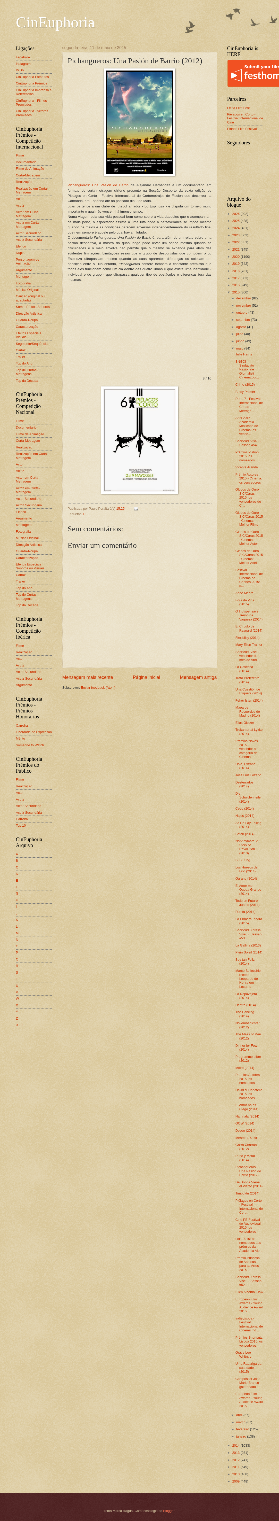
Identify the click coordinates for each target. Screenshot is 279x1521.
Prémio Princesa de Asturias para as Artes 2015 (247, 1264)
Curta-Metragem (28, 175)
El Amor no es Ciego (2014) (246, 1107)
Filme (20, 155)
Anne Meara (244, 593)
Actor (20, 199)
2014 (236, 1445)
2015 (236, 292)
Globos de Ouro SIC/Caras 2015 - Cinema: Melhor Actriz (249, 557)
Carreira (22, 725)
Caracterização (27, 327)
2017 (236, 278)
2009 (236, 1481)
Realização (24, 182)
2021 (236, 249)
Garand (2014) (246, 878)
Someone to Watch (30, 745)
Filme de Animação (30, 168)
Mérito (20, 738)
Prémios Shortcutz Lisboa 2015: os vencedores (249, 1341)
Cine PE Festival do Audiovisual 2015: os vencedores (248, 1225)
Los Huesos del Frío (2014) (246, 869)
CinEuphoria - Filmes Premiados (31, 102)
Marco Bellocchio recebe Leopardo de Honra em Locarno (248, 979)
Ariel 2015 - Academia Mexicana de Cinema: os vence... (246, 426)
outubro (242, 312)
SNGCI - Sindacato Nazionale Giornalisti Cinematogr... (247, 369)
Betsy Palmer (245, 392)
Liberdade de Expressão (34, 732)
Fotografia (23, 283)
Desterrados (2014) (244, 784)
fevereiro (243, 1429)
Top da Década (27, 381)
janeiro (241, 1436)
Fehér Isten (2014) (249, 700)
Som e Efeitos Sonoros (33, 307)
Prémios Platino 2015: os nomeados (247, 456)
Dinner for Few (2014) (246, 1047)
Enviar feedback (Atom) (98, 687)
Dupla (20, 253)
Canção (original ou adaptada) (30, 298)
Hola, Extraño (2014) (245, 766)
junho (240, 341)
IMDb (20, 70)
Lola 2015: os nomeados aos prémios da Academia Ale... (248, 1245)
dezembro (244, 298)
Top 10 (21, 825)
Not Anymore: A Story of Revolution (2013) (246, 847)
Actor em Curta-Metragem (27, 214)
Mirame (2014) (246, 1138)
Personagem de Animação (27, 261)
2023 (236, 235)
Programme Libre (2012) (248, 1058)
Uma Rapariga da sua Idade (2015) (248, 1367)
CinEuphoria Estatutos (32, 77)
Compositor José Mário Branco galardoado (247, 1383)
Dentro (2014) (245, 1005)
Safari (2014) (245, 834)
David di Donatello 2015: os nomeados (249, 1094)
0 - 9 (19, 1025)
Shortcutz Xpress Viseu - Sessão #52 (248, 1281)
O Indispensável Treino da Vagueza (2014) (249, 615)
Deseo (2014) (245, 1130)
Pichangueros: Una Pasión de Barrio (98, 185)
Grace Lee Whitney (243, 1354)
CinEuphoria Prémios (31, 83)
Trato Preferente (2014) (247, 680)
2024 (236, 228)
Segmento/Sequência (32, 344)
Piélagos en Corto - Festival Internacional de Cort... (249, 1206)
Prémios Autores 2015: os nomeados (247, 1079)
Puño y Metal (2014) (245, 1158)
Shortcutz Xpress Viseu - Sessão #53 (248, 934)
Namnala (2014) (247, 1116)
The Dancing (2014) (244, 1014)
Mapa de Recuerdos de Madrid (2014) (247, 711)
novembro (244, 305)
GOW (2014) (244, 1123)
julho (240, 334)
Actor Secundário (28, 233)
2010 (236, 1474)
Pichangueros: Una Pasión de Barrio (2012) (248, 1171)
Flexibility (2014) (247, 638)
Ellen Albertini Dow (249, 1292)
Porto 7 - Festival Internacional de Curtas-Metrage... (249, 405)
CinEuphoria (55, 22)
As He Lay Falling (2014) (248, 825)
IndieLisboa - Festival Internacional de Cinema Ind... (249, 1324)
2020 (236, 257)
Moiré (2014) (244, 1068)
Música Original (27, 290)
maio (240, 348)
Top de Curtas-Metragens (27, 372)
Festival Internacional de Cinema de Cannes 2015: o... (249, 578)
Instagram (23, 64)
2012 (236, 1460)
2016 (236, 285)
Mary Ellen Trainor (248, 645)
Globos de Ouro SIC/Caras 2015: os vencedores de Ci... (248, 497)
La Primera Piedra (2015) (248, 921)
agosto (241, 327)
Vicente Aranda (246, 467)
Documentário (26, 162)
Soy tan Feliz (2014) (245, 961)
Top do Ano (24, 363)
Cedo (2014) (244, 808)
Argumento (24, 270)
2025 (236, 221)
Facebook (23, 57)
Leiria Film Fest (238, 108)
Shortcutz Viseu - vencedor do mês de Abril (248, 656)
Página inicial (146, 677)
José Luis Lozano (248, 775)
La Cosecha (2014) (244, 669)
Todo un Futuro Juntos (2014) (247, 902)
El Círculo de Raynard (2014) (248, 628)
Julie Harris (243, 354)
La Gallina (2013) (248, 945)
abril (239, 1415)
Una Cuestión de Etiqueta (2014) (248, 691)
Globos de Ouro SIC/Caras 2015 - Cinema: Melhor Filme (249, 518)
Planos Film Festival (242, 129)
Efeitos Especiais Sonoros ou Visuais (30, 566)
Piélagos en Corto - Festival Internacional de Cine (245, 118)
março (241, 1422)
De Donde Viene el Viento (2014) (249, 1184)
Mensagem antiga (198, 677)
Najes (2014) (245, 816)
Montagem (24, 276)
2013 (236, 1453)
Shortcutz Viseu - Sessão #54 (248, 443)
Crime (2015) (245, 384)
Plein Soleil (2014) (249, 952)
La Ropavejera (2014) (246, 996)
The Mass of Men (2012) (248, 1036)
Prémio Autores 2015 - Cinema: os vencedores (248, 478)
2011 (236, 1467)
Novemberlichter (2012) (247, 1025)
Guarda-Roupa (27, 320)
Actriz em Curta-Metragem (28, 224)
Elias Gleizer (244, 723)
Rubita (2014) (245, 912)
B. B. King (242, 860)
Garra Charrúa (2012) (246, 1147)
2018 (236, 271)
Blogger (168, 1511)
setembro (243, 320)
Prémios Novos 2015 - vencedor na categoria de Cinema (246, 749)
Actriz (20, 205)
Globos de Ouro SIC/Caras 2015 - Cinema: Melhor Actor (249, 538)
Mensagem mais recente (87, 677)
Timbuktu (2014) (247, 1193)
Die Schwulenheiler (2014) (248, 797)
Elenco (21, 246)
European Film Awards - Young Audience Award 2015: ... (249, 1305)
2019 (236, 264)
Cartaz (21, 350)
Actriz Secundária (29, 240)
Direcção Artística (29, 313)
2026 (236, 214)
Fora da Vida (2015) (244, 602)
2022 (236, 242)
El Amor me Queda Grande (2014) (248, 890)
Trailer (20, 357)
